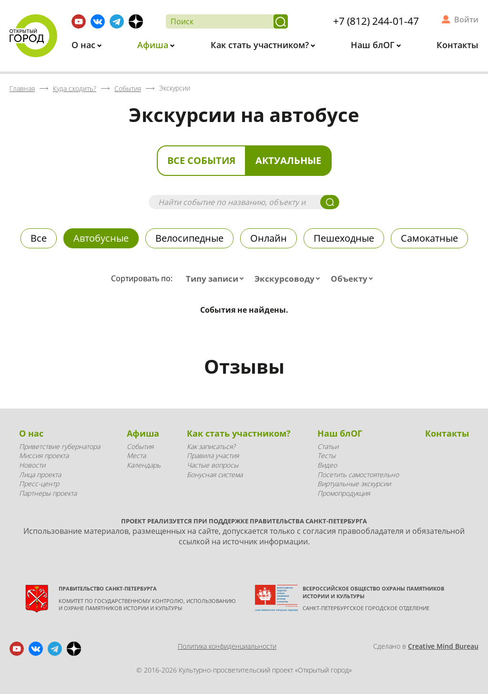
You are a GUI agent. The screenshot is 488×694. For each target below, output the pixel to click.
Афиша (154, 45)
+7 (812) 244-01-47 (376, 21)
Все (38, 238)
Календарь (144, 464)
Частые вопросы (212, 464)
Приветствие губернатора (59, 446)
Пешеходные (344, 238)
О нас (84, 45)
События (140, 446)
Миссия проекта (44, 455)
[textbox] (217, 279)
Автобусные (101, 238)
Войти (466, 19)
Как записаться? (211, 446)
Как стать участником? (261, 45)
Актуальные (288, 160)
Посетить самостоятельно (358, 474)
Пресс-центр (39, 483)
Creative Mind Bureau (443, 646)
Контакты (457, 45)
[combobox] (217, 279)
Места (136, 455)
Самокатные (429, 238)
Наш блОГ (374, 45)
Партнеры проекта (48, 493)
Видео (327, 464)
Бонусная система (215, 474)
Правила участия (213, 455)
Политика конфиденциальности (227, 646)
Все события (201, 160)
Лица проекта (40, 474)
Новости (32, 464)
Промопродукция (343, 493)
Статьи (327, 446)
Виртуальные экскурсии (354, 483)
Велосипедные (189, 238)
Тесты (326, 455)
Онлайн (268, 238)
